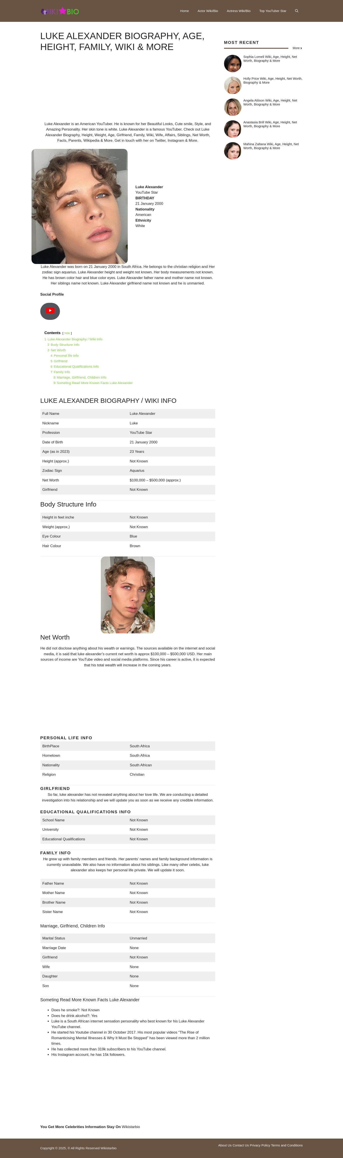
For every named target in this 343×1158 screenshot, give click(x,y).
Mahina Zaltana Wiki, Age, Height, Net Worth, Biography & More (271, 146)
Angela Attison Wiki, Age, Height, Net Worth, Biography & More (270, 102)
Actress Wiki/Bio (238, 11)
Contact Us (241, 1145)
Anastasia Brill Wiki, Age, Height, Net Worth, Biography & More (270, 124)
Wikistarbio (131, 1127)
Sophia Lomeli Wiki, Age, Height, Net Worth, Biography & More (270, 58)
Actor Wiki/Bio (208, 11)
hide (67, 333)
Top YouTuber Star (272, 11)
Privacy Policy (260, 1145)
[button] (297, 10)
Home (184, 11)
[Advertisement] (127, 90)
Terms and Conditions (287, 1145)
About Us (225, 1145)
